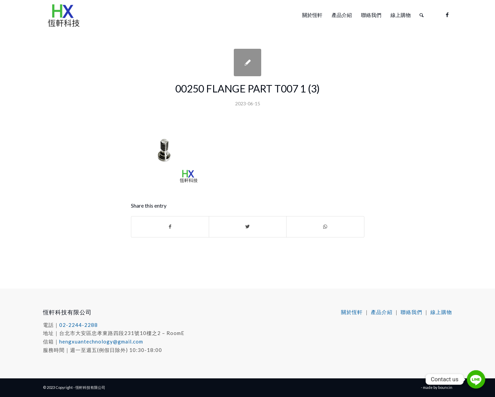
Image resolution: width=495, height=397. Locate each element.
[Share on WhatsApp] (325, 226)
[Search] (421, 15)
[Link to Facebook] (447, 14)
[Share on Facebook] (170, 226)
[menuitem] (312, 15)
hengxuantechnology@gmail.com (101, 341)
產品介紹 (381, 312)
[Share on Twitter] (247, 226)
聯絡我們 (411, 312)
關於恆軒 (352, 312)
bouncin (445, 387)
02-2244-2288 (78, 325)
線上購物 (441, 312)
